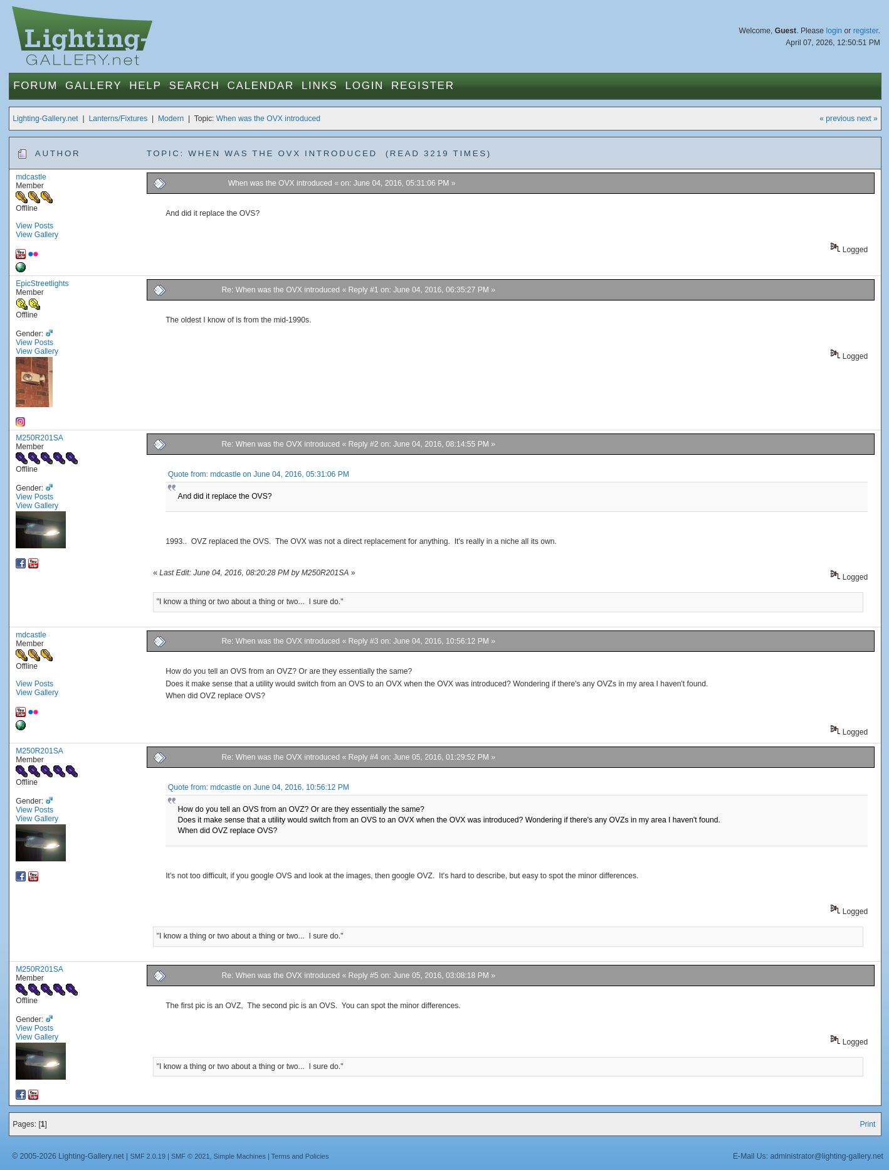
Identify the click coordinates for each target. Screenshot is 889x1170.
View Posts (34, 225)
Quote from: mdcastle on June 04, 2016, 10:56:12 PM (258, 787)
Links (320, 86)
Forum (35, 86)
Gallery (93, 86)
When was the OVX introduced (268, 118)
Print (867, 1124)
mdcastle (31, 177)
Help (145, 86)
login (834, 30)
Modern (171, 118)
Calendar (261, 86)
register (865, 30)
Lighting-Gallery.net (45, 118)
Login (364, 86)
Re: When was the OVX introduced (281, 289)
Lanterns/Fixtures (117, 118)
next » (867, 118)
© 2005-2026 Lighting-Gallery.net (68, 1156)
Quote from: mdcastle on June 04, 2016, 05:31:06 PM (258, 474)
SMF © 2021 (190, 1156)
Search (194, 86)
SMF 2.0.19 (148, 1156)
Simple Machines (240, 1156)
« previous (837, 118)
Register (423, 86)
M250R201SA (39, 437)
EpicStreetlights (42, 283)
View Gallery (37, 234)
